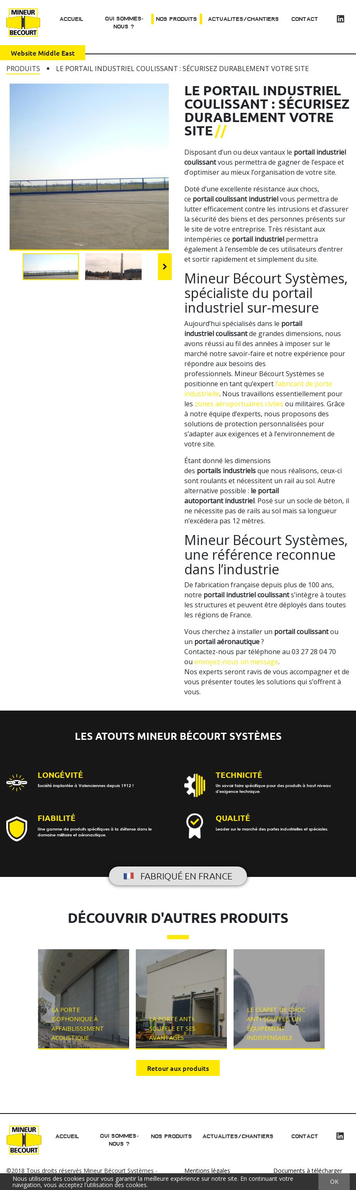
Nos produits (176, 19)
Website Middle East (43, 53)
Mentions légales (207, 1171)
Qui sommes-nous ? (123, 22)
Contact (305, 19)
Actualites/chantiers (243, 19)
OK (334, 1181)
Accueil (71, 19)
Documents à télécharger (307, 1171)
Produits (23, 68)
